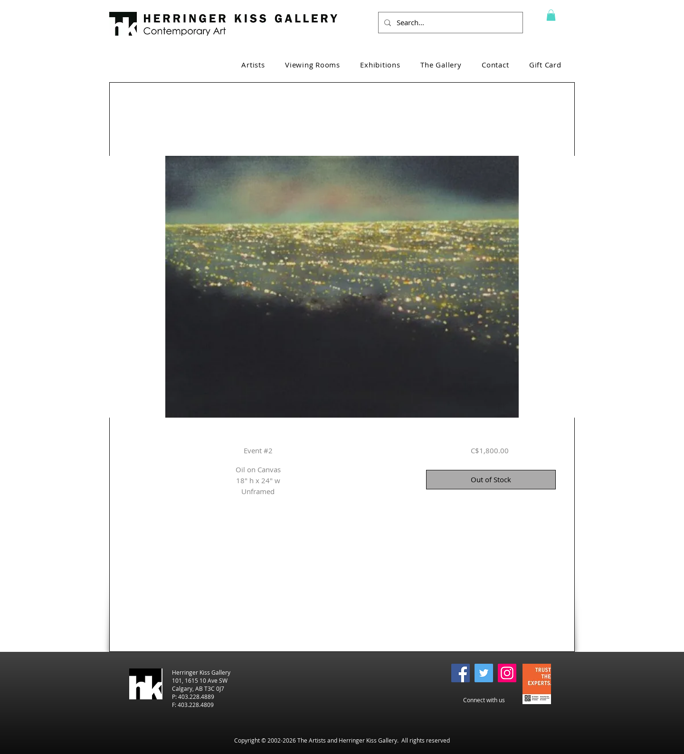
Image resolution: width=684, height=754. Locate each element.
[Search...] (450, 22)
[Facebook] (460, 673)
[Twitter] (484, 673)
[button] (551, 15)
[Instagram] (507, 673)
